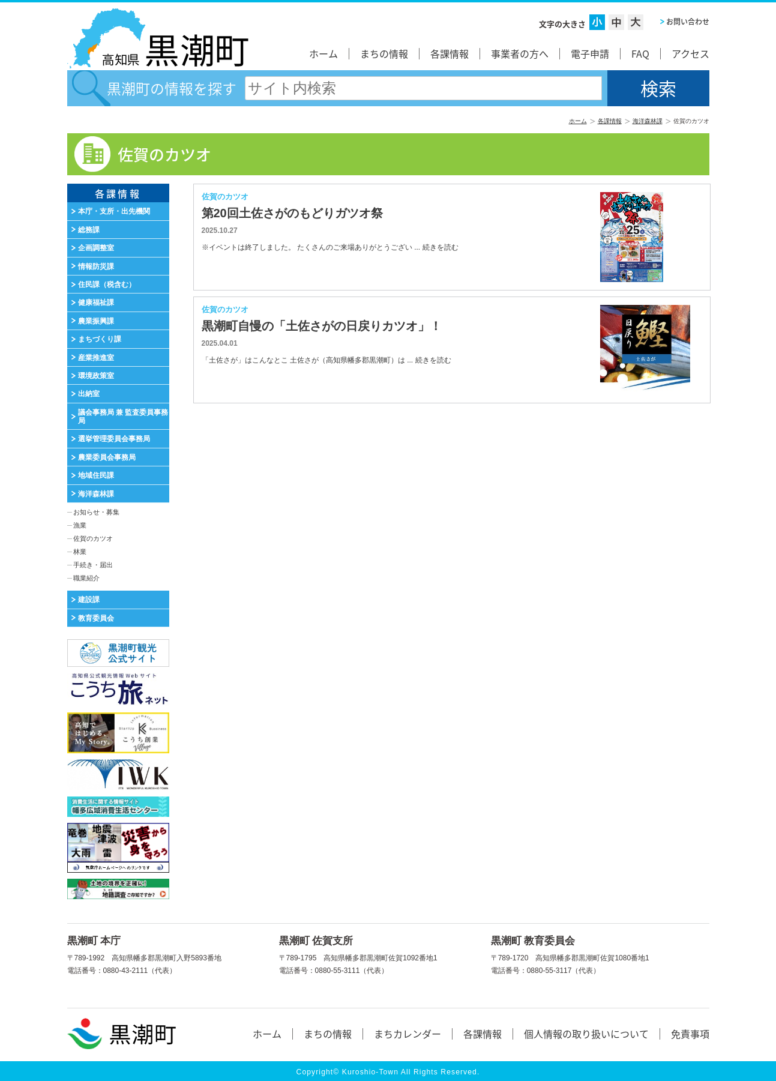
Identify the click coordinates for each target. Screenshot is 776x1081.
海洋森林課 (648, 121)
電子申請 (590, 53)
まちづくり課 (99, 339)
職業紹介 (86, 578)
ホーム (323, 53)
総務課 (89, 230)
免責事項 (690, 1033)
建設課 (89, 599)
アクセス (690, 53)
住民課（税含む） (107, 284)
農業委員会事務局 (107, 457)
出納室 (89, 394)
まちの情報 (384, 53)
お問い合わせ (687, 21)
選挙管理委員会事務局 (114, 439)
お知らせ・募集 (96, 512)
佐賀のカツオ (93, 538)
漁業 (79, 525)
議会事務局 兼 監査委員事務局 (123, 416)
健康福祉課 (96, 302)
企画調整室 (96, 248)
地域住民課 (96, 475)
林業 (79, 551)
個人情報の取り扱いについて (586, 1033)
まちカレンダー (407, 1033)
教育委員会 (96, 618)
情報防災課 (96, 266)
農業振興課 (96, 321)
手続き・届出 (93, 564)
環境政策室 (96, 376)
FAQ (640, 53)
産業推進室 (96, 358)
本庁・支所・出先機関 (114, 211)
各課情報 (449, 53)
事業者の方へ (520, 53)
